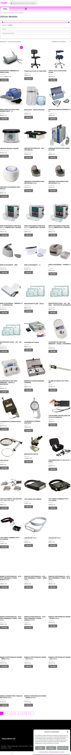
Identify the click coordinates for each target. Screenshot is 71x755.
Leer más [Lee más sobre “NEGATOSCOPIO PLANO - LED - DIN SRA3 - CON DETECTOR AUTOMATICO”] (52, 313)
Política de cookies (43, 752)
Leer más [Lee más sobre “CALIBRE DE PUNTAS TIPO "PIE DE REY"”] (52, 390)
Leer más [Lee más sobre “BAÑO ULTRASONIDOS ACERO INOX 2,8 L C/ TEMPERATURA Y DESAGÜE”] (52, 235)
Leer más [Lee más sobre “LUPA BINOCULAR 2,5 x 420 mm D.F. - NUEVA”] (52, 469)
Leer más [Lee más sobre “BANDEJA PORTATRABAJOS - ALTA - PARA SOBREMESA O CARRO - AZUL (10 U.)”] (4, 628)
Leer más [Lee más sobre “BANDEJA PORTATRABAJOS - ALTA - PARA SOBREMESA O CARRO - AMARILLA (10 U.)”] (28, 628)
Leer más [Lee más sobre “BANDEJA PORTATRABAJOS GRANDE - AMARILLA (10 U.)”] (28, 705)
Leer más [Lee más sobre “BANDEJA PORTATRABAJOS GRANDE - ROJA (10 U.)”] (28, 666)
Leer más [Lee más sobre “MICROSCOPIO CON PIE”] (28, 468)
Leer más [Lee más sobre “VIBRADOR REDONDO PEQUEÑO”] (4, 156)
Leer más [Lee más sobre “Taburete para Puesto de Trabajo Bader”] (28, 79)
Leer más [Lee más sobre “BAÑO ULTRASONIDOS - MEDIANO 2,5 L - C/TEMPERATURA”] (4, 313)
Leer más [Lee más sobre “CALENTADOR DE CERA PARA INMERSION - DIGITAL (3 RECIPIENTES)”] (4, 392)
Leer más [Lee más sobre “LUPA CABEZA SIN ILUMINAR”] (28, 507)
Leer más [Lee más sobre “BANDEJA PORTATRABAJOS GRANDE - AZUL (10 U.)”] (52, 666)
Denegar (51, 748)
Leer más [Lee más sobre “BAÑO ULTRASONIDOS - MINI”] (4, 273)
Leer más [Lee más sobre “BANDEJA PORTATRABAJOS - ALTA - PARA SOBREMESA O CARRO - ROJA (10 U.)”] (52, 587)
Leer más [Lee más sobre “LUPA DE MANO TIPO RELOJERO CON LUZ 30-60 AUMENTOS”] (52, 431)
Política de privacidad (54, 752)
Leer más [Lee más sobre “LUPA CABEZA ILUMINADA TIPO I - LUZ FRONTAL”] (4, 547)
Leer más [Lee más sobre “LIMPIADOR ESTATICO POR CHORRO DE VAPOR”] (52, 158)
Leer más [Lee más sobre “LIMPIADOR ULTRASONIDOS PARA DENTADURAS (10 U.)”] (28, 191)
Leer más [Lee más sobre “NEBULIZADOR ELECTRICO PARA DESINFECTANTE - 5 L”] (4, 119)
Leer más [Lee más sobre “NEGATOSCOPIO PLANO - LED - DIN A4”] (4, 351)
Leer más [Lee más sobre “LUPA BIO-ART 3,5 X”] (28, 546)
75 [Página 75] (28, 713)
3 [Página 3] (9, 713)
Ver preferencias (63, 748)
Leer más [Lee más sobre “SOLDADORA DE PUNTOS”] (28, 350)
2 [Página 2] (5, 713)
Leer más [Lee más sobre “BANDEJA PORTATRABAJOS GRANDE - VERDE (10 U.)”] (4, 666)
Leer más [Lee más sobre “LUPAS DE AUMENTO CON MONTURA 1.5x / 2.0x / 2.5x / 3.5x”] (4, 508)
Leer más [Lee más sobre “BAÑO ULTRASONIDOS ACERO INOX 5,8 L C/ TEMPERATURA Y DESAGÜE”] (4, 235)
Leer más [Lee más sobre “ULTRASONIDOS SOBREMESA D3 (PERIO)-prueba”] (4, 80)
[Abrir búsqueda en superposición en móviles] (23, 3)
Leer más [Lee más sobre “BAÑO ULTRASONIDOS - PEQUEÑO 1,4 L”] (52, 274)
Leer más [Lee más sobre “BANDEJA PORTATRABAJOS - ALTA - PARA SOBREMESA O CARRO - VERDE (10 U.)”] (28, 587)
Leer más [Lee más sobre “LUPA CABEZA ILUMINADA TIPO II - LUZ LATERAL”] (52, 508)
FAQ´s (10, 748)
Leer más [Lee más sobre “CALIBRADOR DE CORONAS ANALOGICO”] (28, 431)
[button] (67, 732)
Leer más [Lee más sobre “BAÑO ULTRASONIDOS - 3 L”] (28, 273)
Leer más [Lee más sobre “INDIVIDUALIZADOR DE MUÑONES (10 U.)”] (52, 119)
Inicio (1, 13)
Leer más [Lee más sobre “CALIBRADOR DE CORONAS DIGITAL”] (4, 429)
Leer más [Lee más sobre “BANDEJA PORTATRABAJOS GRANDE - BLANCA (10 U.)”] (52, 626)
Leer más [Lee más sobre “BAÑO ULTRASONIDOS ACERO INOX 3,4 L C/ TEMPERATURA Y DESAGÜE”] (28, 235)
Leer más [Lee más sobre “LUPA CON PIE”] (4, 468)
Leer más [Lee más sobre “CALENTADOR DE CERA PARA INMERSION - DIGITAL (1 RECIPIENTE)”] (52, 351)
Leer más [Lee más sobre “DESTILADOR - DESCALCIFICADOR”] (28, 117)
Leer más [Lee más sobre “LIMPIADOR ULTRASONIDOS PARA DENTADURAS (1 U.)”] (52, 191)
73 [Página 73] (20, 713)
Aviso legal (62, 752)
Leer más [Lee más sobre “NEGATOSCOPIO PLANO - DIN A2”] (28, 311)
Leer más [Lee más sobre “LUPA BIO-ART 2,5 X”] (52, 546)
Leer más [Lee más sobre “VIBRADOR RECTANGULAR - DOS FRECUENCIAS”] (28, 158)
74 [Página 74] (24, 713)
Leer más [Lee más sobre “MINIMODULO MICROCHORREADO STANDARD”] (28, 390)
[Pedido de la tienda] (61, 42)
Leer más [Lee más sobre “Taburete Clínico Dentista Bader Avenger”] (52, 80)
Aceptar (40, 748)
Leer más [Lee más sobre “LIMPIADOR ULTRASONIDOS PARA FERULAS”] (4, 196)
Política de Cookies (23, 746)
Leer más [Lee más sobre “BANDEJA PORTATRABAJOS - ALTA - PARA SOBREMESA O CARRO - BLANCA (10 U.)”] (4, 587)
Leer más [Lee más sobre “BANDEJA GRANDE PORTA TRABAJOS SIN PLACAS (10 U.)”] (4, 705)
